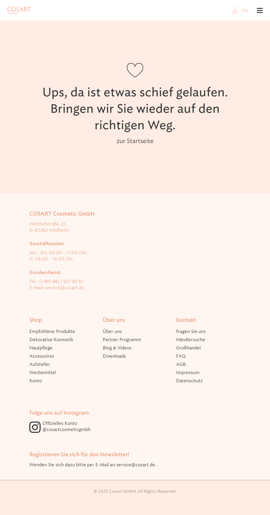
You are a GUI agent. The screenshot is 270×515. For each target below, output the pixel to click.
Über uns (112, 331)
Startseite (140, 141)
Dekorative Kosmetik (51, 340)
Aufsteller (39, 364)
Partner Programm (122, 340)
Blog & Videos (117, 348)
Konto (35, 381)
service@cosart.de (64, 288)
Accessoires (41, 356)
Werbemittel (42, 373)
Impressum (188, 373)
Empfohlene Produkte (52, 331)
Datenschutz (189, 381)
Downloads (114, 356)
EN (245, 10)
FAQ (180, 356)
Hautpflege (41, 348)
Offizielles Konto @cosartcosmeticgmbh (66, 426)
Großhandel (188, 348)
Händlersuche (190, 340)
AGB (181, 364)
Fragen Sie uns (191, 331)
